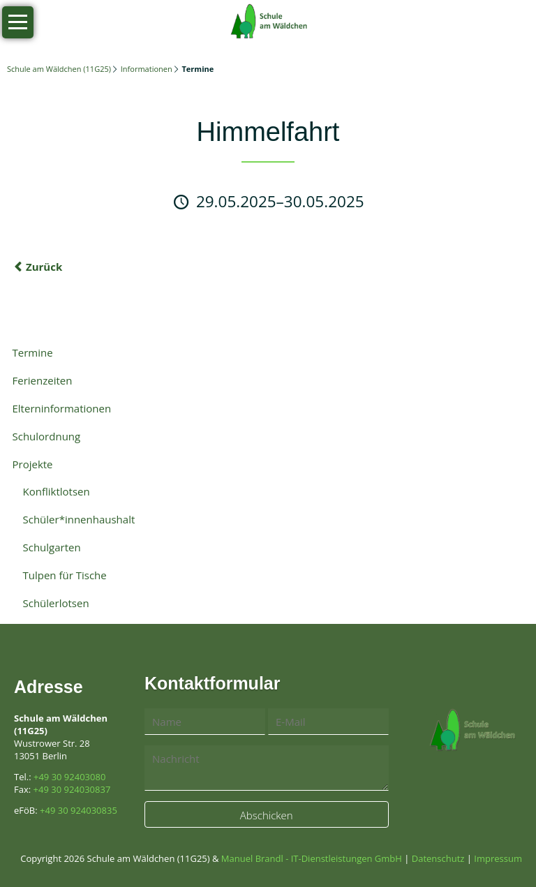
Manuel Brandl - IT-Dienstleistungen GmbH (311, 858)
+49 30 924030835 (78, 810)
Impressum (498, 858)
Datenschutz (438, 858)
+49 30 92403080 (69, 776)
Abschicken (266, 815)
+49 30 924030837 (72, 789)
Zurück (44, 267)
